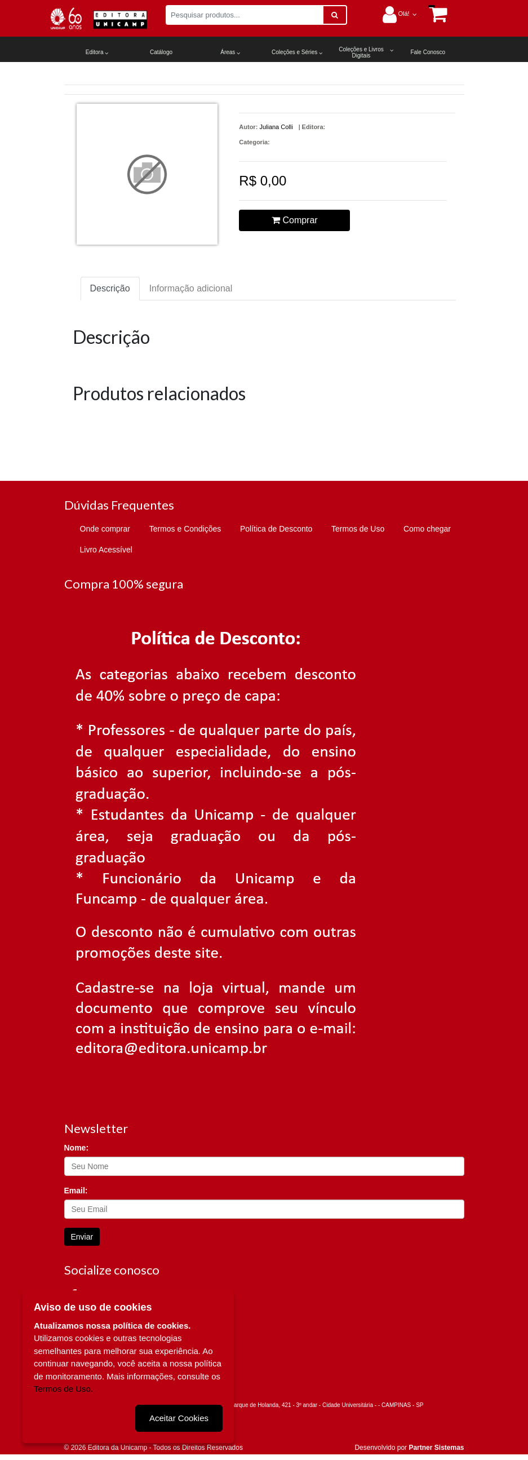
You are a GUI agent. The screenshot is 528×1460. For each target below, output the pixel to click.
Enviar (82, 1236)
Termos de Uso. (63, 1388)
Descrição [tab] (110, 288)
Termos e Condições (185, 528)
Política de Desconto (276, 528)
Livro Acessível (106, 549)
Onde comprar (105, 528)
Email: (76, 1190)
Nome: (76, 1147)
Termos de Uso (357, 528)
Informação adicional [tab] (191, 288)
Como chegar (427, 528)
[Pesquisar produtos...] (244, 15)
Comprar (295, 220)
